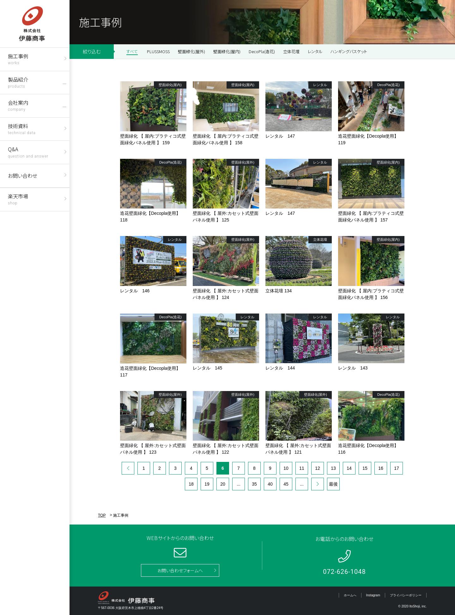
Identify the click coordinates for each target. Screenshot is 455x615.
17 (396, 468)
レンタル (315, 51)
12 (317, 468)
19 (206, 484)
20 (222, 484)
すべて (132, 51)
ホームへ (350, 595)
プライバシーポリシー (406, 595)
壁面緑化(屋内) (226, 51)
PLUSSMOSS (158, 51)
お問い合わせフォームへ (180, 570)
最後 (333, 484)
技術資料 (22, 128)
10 (285, 468)
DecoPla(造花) (262, 51)
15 (364, 468)
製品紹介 (18, 82)
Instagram (373, 595)
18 (191, 484)
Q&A (28, 151)
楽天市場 (18, 198)
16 (380, 468)
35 (254, 484)
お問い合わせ (22, 175)
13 (333, 468)
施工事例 (18, 58)
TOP (102, 515)
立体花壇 (291, 51)
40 (270, 484)
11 (301, 468)
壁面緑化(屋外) (191, 51)
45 (285, 484)
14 (349, 468)
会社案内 (18, 105)
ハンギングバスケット (349, 51)
